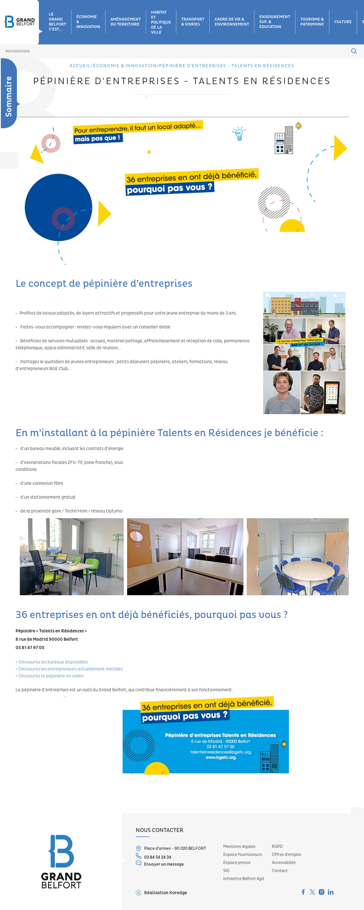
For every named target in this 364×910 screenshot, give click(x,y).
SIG (226, 870)
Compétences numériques (20, 157)
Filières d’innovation (17, 115)
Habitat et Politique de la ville (161, 22)
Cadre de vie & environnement (232, 22)
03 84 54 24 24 (153, 856)
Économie (13, 84)
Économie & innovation (88, 21)
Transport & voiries (192, 22)
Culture (343, 21)
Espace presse (236, 862)
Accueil (80, 66)
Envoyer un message (160, 863)
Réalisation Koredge (161, 893)
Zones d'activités (14, 98)
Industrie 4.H (18, 129)
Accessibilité (284, 862)
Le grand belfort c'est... (57, 22)
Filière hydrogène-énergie (20, 143)
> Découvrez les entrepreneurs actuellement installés (69, 669)
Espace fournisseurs (242, 854)
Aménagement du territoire (126, 22)
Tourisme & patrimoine (312, 22)
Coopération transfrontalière (20, 199)
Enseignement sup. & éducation (274, 21)
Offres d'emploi (286, 854)
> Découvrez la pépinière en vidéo (50, 676)
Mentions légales (239, 846)
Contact (280, 870)
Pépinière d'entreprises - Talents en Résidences (17, 221)
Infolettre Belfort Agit (243, 878)
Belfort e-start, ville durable (19, 176)
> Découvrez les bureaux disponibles (52, 662)
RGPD (277, 846)
